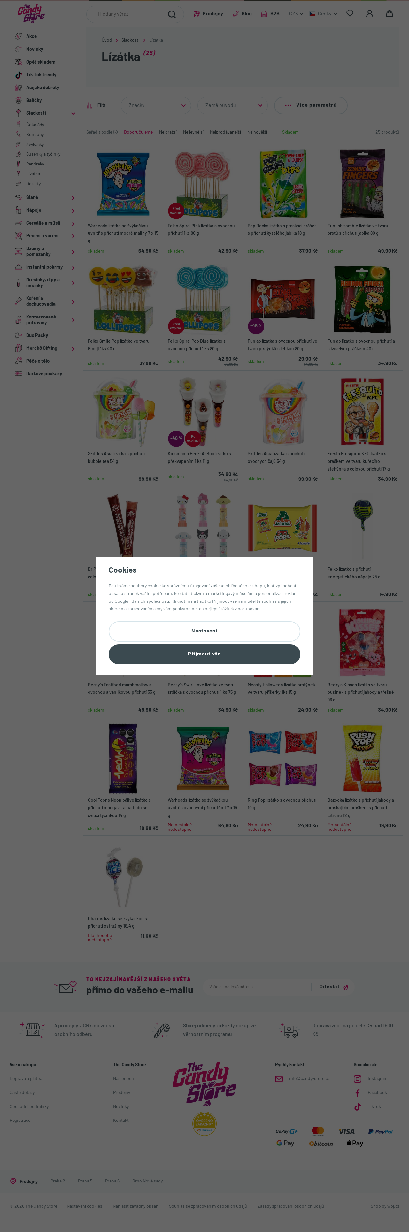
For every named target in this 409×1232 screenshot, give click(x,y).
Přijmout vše (204, 654)
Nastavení (204, 631)
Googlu (121, 601)
